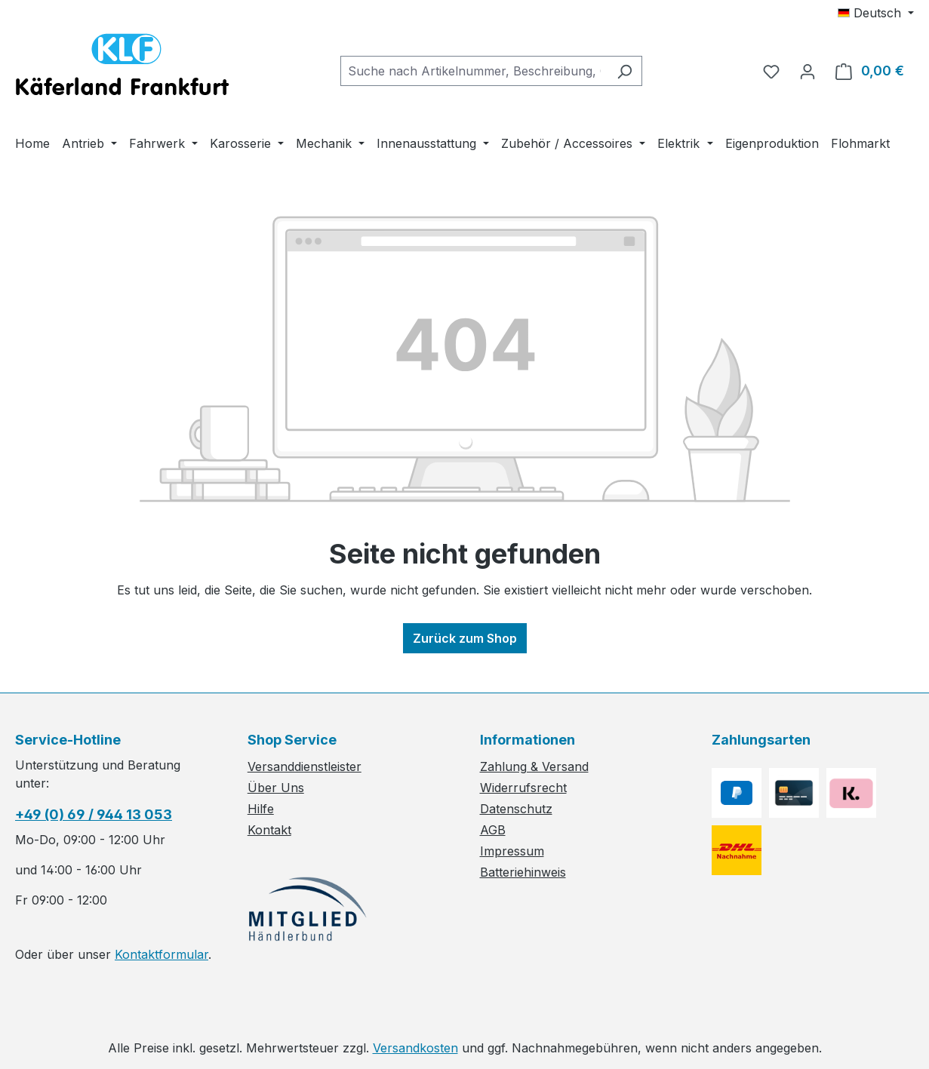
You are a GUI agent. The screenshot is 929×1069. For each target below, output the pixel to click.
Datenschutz (516, 808)
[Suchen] (624, 71)
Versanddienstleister (304, 766)
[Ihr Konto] (807, 71)
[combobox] (474, 71)
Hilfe (261, 808)
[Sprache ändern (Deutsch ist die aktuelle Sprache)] (876, 13)
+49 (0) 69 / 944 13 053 (93, 814)
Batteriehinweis (523, 872)
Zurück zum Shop (465, 638)
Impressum (512, 851)
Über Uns (276, 787)
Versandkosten (415, 1047)
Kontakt (269, 829)
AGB (493, 829)
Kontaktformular (161, 954)
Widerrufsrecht (523, 787)
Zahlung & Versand (534, 766)
